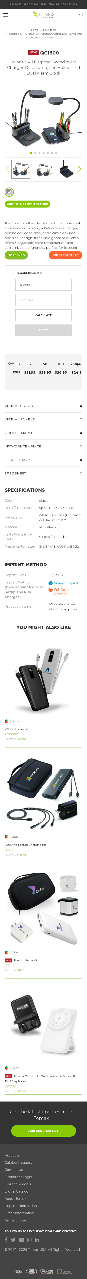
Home (35, 29)
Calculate (43, 315)
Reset (43, 330)
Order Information (19, 1213)
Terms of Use (15, 1220)
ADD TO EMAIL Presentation (27, 204)
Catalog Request (18, 1162)
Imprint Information (21, 1206)
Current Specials (18, 1184)
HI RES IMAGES (43, 459)
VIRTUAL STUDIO (43, 405)
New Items (49, 29)
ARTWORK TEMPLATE (43, 446)
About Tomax (15, 1199)
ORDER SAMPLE (43, 432)
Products (12, 1155)
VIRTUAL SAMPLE (43, 419)
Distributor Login (18, 1177)
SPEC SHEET (43, 473)
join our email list (43, 1130)
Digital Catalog (17, 1191)
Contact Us (14, 1170)
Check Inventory (65, 255)
